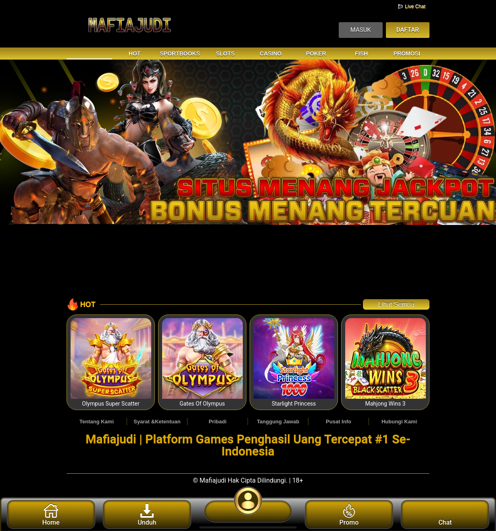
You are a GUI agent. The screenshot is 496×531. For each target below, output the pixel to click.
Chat (445, 515)
